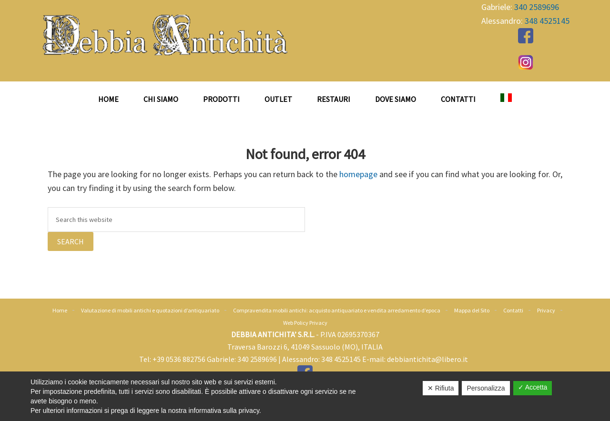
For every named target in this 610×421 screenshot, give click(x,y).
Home (59, 310)
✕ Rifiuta (440, 388)
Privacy (546, 310)
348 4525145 (547, 20)
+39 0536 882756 (178, 359)
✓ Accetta (533, 387)
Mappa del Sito (471, 310)
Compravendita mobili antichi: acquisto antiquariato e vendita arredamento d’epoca (336, 310)
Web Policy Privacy (305, 322)
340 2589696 (536, 6)
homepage (358, 174)
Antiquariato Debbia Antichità (167, 35)
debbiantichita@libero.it (427, 359)
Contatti (513, 310)
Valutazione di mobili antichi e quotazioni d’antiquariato (150, 310)
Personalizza (486, 388)
